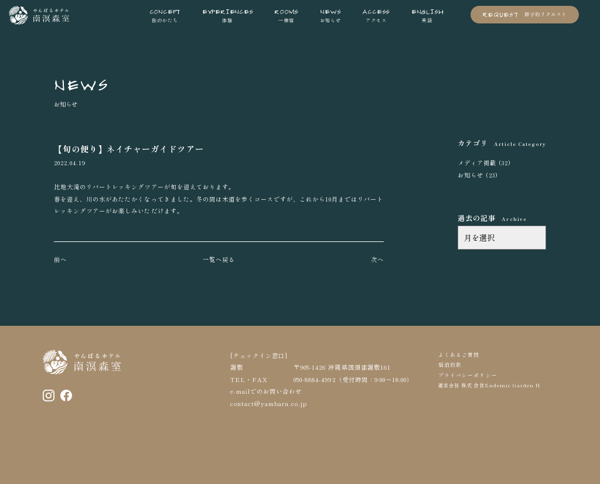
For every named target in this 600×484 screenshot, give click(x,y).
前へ (60, 259)
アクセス (376, 14)
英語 (427, 14)
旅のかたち (165, 14)
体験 (227, 14)
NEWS (81, 83)
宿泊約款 (450, 365)
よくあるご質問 (458, 355)
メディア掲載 (477, 162)
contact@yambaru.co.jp (269, 403)
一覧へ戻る (219, 259)
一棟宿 (286, 14)
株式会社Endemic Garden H (499, 385)
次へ (377, 259)
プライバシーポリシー (467, 375)
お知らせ (330, 14)
